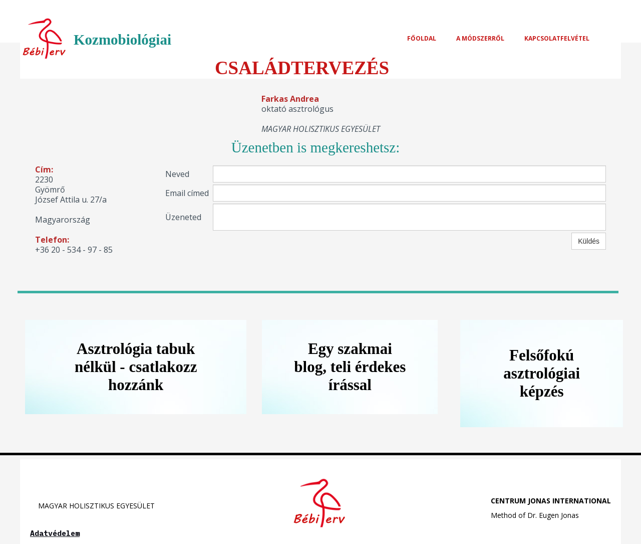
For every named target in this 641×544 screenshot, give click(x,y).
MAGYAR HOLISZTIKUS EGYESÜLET (92, 505)
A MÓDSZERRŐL (480, 38)
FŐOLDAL (421, 38)
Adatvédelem (55, 533)
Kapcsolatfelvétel (556, 38)
